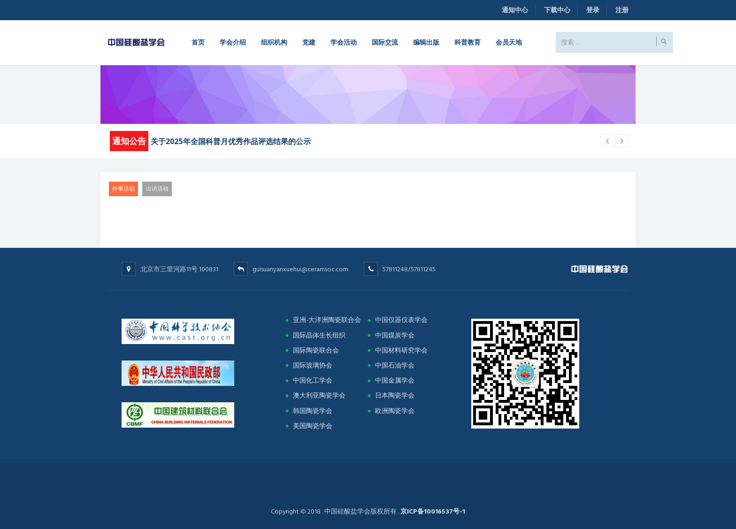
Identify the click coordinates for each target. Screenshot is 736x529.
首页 (198, 42)
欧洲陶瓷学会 (394, 411)
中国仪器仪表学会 (401, 319)
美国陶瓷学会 (312, 426)
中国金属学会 (394, 380)
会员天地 (509, 42)
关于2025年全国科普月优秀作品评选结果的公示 (231, 141)
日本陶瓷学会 (394, 395)
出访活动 (157, 188)
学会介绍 (233, 42)
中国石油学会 (394, 365)
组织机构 (274, 42)
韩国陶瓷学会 (312, 411)
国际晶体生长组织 (319, 335)
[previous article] (622, 140)
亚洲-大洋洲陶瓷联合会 (327, 319)
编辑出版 (426, 42)
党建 (308, 42)
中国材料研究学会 (401, 350)
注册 (622, 10)
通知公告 (129, 140)
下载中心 (557, 10)
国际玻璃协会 (312, 365)
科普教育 (467, 42)
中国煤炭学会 (394, 335)
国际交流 (385, 42)
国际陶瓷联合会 (316, 350)
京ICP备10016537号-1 (432, 511)
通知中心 (515, 10)
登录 (592, 10)
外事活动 (123, 188)
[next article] (607, 140)
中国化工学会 (312, 380)
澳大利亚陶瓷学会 (319, 395)
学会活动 (343, 42)
